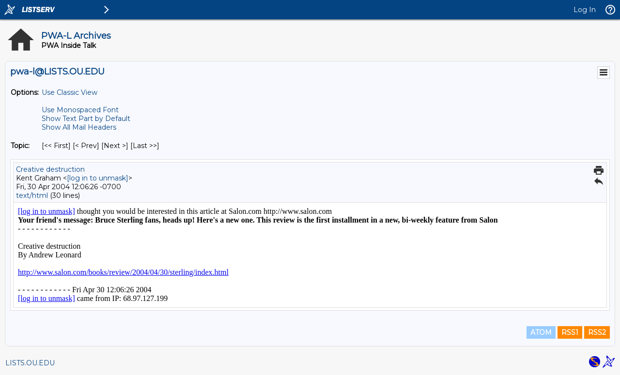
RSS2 (597, 332)
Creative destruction (50, 169)
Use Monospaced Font (80, 109)
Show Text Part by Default (86, 118)
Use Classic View (69, 92)
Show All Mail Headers (79, 127)
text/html (32, 195)
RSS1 (569, 332)
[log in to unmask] (97, 178)
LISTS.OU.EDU (30, 363)
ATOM (541, 332)
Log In (585, 9)
